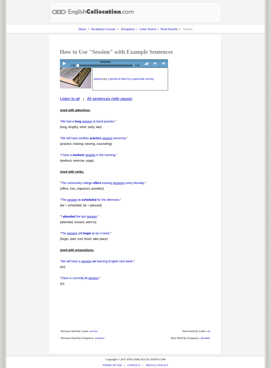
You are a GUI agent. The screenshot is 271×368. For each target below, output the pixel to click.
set (208, 331)
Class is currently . (80, 278)
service (94, 331)
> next (163, 63)
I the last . (79, 216)
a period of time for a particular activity (131, 78)
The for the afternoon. (90, 199)
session (98, 78)
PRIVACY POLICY (157, 365)
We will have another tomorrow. (93, 138)
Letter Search (148, 29)
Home (82, 29)
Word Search (168, 29)
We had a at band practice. (88, 121)
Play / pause (64, 63)
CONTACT (134, 365)
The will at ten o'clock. (85, 233)
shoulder (205, 338)
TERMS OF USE (112, 365)
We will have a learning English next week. (97, 261)
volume (146, 63)
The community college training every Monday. (103, 183)
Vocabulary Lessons (103, 29)
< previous (155, 63)
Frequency (128, 29)
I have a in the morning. (88, 155)
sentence (99, 338)
